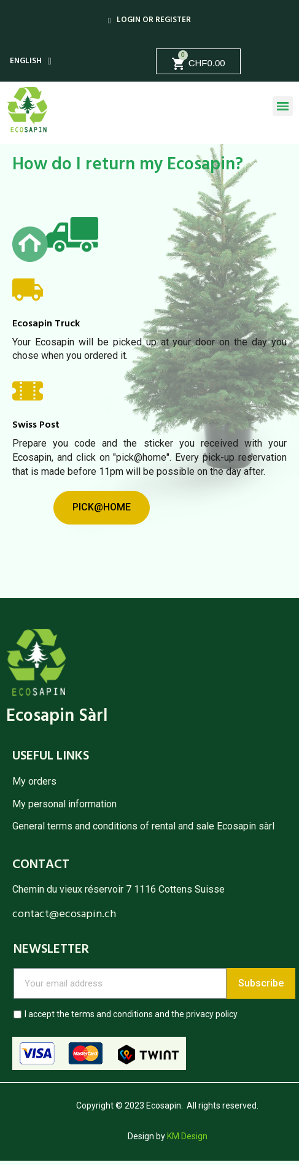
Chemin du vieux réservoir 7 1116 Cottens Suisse (118, 889)
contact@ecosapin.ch (64, 914)
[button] (101, 507)
